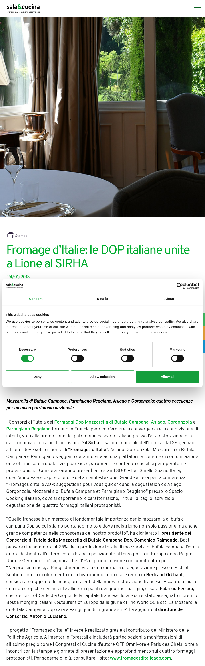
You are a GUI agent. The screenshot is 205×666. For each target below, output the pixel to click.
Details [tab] (102, 299)
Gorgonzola (179, 422)
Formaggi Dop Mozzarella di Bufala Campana (101, 422)
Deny (37, 377)
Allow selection (102, 377)
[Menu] (195, 9)
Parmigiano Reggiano (28, 429)
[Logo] (23, 9)
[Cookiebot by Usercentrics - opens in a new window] (179, 286)
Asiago (158, 422)
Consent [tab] (36, 299)
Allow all (167, 377)
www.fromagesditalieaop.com (140, 658)
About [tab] (169, 299)
